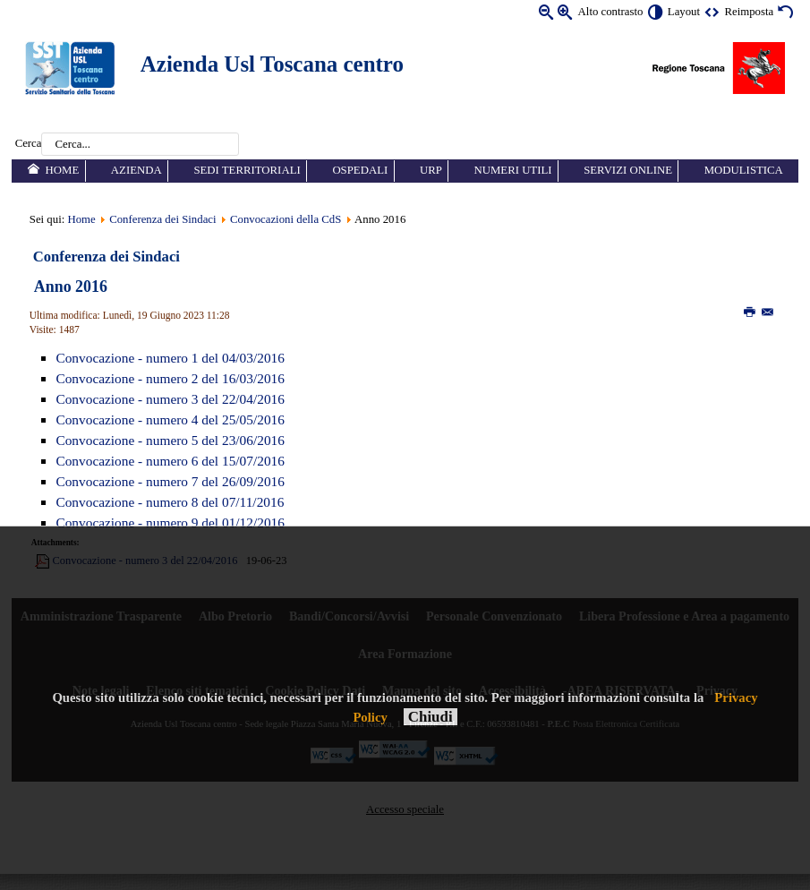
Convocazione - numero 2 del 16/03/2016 (170, 378)
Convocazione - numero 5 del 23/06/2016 (170, 440)
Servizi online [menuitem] (628, 170)
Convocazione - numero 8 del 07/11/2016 (169, 501)
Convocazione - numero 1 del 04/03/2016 (170, 357)
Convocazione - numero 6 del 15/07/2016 (170, 460)
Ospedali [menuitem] (360, 170)
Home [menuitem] (63, 170)
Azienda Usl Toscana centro (272, 64)
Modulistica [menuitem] (743, 170)
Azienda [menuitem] (136, 170)
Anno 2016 (70, 286)
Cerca (28, 144)
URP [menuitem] (431, 170)
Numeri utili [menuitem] (512, 170)
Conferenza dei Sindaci (162, 219)
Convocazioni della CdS (287, 219)
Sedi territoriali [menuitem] (246, 170)
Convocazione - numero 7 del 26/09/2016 (170, 481)
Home (81, 219)
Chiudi (430, 716)
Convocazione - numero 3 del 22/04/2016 (170, 398)
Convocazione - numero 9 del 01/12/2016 (170, 522)
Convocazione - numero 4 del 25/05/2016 (170, 419)
